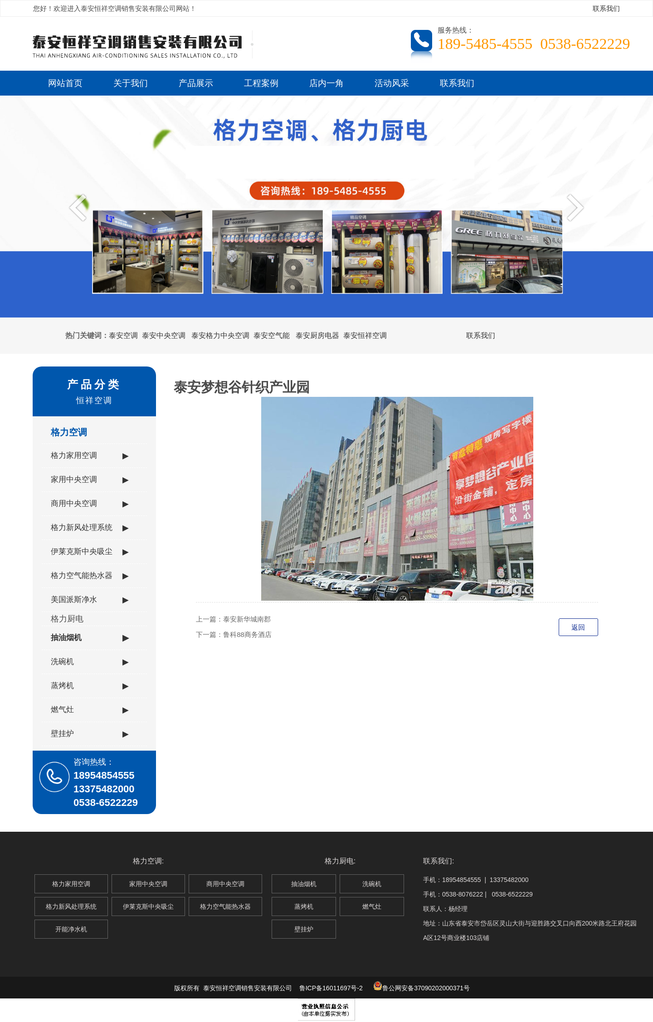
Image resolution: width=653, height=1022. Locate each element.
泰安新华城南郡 (247, 619)
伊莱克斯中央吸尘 (90, 552)
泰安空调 (123, 335)
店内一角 (326, 82)
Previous (80, 207)
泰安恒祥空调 (365, 335)
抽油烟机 (90, 638)
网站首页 (65, 82)
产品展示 (196, 82)
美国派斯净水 (90, 600)
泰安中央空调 (163, 335)
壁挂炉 (90, 734)
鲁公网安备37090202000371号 (421, 988)
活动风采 (391, 82)
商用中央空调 (90, 504)
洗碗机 (90, 662)
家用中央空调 (90, 480)
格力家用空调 (90, 456)
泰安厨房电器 (317, 335)
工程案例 (261, 82)
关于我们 (130, 82)
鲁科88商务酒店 (247, 634)
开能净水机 (71, 929)
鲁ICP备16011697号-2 (331, 988)
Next (573, 207)
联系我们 (606, 8)
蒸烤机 (90, 686)
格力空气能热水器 (90, 576)
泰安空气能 (271, 335)
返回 (578, 627)
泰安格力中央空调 (220, 335)
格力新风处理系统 (90, 528)
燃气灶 (90, 710)
